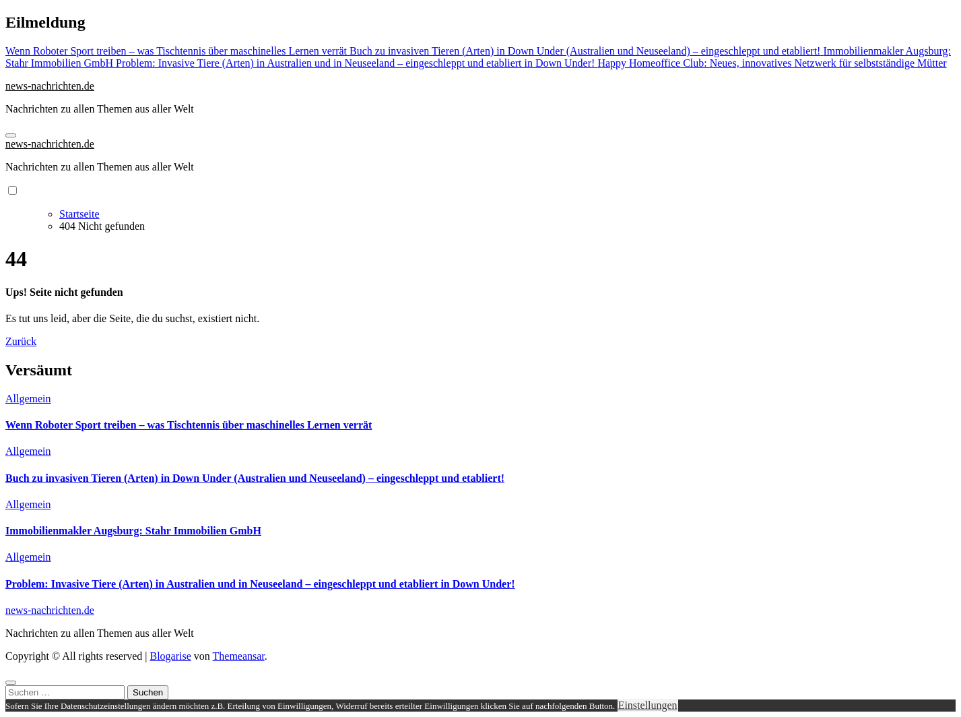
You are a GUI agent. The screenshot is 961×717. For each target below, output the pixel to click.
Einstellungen (647, 705)
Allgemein (28, 398)
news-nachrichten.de (49, 86)
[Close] (10, 683)
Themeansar (239, 656)
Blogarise (170, 656)
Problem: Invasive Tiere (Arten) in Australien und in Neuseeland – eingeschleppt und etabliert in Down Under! (260, 584)
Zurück (20, 341)
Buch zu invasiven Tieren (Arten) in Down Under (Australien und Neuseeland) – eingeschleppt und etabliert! (254, 478)
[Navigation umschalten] (10, 135)
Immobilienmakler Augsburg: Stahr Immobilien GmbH (133, 530)
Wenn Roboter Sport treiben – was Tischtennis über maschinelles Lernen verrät (188, 425)
